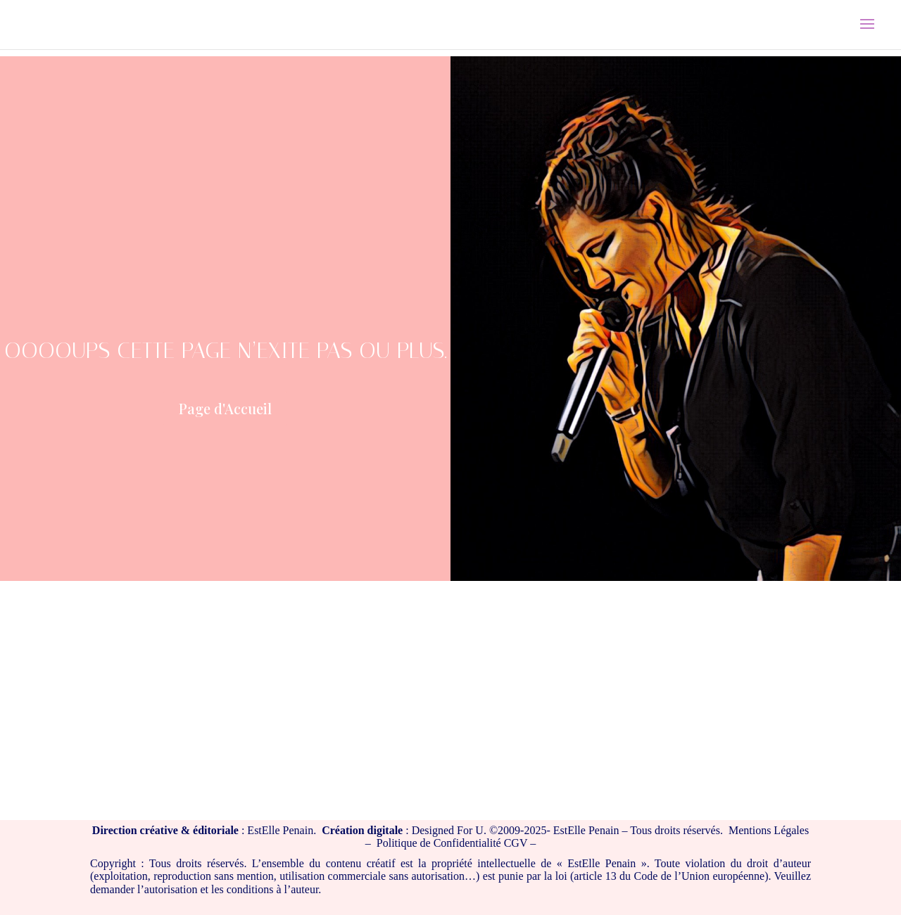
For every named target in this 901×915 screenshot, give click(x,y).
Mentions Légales (769, 830)
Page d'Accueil (225, 408)
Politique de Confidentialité (439, 843)
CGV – (520, 843)
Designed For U (448, 830)
